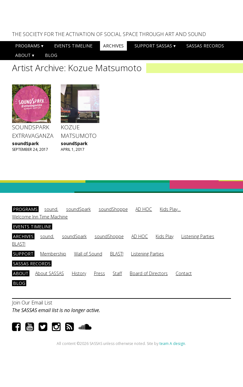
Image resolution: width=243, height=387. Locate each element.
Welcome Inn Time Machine (40, 217)
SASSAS (43, 17)
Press (99, 273)
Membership (53, 254)
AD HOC (143, 209)
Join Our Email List (32, 302)
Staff (117, 273)
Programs (27, 46)
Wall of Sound (88, 254)
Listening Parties (197, 236)
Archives (113, 46)
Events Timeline (73, 46)
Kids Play (164, 236)
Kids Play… (170, 209)
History (79, 273)
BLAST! (18, 244)
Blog (51, 55)
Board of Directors (149, 273)
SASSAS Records (205, 46)
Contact (184, 273)
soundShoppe (113, 209)
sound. (51, 209)
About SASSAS (49, 273)
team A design (172, 343)
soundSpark (25, 143)
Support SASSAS (153, 46)
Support (23, 254)
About (23, 55)
